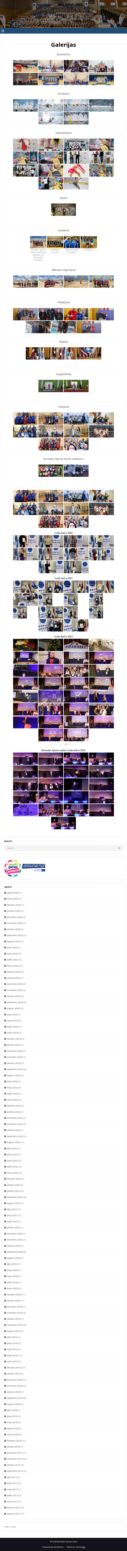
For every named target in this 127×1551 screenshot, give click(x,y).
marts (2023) (13, 1099)
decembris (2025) (15, 917)
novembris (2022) (15, 1124)
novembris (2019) (15, 1312)
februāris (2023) (14, 1105)
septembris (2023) (15, 1069)
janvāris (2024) (13, 1045)
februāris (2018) (14, 1440)
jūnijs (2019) (12, 1343)
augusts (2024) (13, 1008)
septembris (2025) (15, 935)
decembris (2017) (15, 1452)
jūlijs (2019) (12, 1337)
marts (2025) (13, 965)
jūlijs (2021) (12, 1209)
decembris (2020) (15, 1233)
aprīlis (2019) (12, 1355)
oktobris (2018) (14, 1392)
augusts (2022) (13, 1142)
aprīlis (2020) (12, 1282)
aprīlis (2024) (12, 1026)
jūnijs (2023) (12, 1081)
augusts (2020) (13, 1258)
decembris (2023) (15, 1051)
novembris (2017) (15, 1459)
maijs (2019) (12, 1349)
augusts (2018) (13, 1404)
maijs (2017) (12, 1489)
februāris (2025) (14, 971)
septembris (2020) (15, 1252)
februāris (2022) (14, 1178)
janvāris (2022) (13, 1185)
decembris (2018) (15, 1379)
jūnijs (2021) (12, 1215)
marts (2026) (13, 898)
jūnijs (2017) (12, 1483)
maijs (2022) (12, 1160)
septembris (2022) (15, 1136)
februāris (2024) (14, 1038)
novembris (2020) (15, 1239)
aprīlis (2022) (12, 1166)
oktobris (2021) (14, 1191)
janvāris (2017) (13, 1513)
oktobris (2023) (14, 1063)
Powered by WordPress (53, 1547)
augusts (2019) (13, 1331)
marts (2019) (13, 1361)
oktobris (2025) (14, 929)
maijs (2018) (12, 1422)
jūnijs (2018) (12, 1416)
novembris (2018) (15, 1385)
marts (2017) (13, 1501)
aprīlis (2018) (12, 1428)
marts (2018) (13, 1434)
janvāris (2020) (13, 1300)
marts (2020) (13, 1288)
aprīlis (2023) (12, 1093)
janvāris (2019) (13, 1373)
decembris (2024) (15, 984)
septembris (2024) (15, 1002)
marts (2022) (13, 1172)
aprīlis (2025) (12, 959)
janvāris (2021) (13, 1227)
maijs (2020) (12, 1276)
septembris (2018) (15, 1398)
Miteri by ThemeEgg (76, 1547)
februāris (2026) (14, 905)
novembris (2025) (15, 923)
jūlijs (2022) (12, 1148)
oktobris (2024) (14, 996)
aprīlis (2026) (12, 892)
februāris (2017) (14, 1507)
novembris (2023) (15, 1057)
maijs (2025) (12, 953)
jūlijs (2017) (12, 1477)
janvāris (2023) (13, 1112)
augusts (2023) (13, 1075)
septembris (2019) (15, 1325)
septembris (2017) (15, 1471)
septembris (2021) (15, 1197)
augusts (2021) (13, 1203)
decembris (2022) (15, 1118)
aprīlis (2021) (12, 1221)
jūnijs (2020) (12, 1270)
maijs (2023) (12, 1087)
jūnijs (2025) (12, 947)
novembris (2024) (15, 990)
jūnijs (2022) (12, 1154)
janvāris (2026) (13, 911)
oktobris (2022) (14, 1130)
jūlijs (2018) (12, 1410)
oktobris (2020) (14, 1245)
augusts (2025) (13, 941)
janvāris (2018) (13, 1446)
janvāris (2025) (13, 978)
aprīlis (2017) (12, 1495)
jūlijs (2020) (12, 1264)
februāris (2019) (14, 1367)
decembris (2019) (15, 1306)
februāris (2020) (14, 1294)
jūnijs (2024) (12, 1014)
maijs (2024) (12, 1020)
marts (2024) (13, 1032)
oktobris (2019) (14, 1319)
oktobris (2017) (14, 1465)
